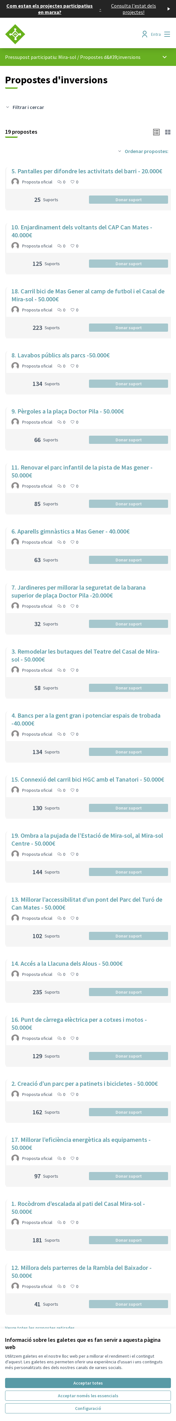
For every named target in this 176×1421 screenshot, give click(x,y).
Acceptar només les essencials (88, 1396)
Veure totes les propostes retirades (40, 1328)
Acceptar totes (88, 1383)
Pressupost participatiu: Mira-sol (40, 57)
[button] (156, 131)
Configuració (88, 1408)
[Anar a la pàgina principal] (66, 34)
